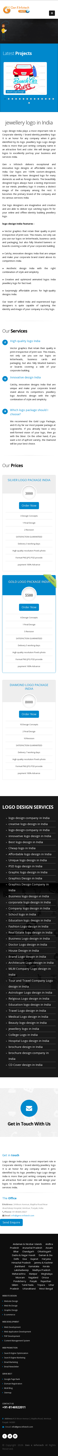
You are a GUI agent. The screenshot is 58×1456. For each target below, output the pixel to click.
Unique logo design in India (28, 860)
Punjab (33, 1281)
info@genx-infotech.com (22, 1215)
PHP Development (12, 1336)
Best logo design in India (26, 842)
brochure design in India (26, 1047)
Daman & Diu (45, 1255)
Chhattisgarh (44, 1251)
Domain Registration (13, 1383)
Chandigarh (28, 1251)
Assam (49, 1247)
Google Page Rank (12, 1379)
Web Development (12, 1327)
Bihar (16, 1251)
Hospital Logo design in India (29, 1041)
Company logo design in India (29, 908)
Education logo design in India (30, 920)
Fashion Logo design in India (28, 926)
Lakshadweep (21, 1270)
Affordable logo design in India (30, 854)
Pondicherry (19, 1281)
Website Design (11, 1301)
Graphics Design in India (25, 878)
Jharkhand (20, 1266)
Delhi (16, 1258)
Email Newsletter (11, 1366)
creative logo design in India (28, 824)
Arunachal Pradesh (32, 1247)
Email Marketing (11, 1362)
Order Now (29, 505)
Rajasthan (46, 1281)
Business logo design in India (29, 896)
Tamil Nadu (28, 1284)
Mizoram (20, 1277)
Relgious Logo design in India (29, 999)
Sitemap (7, 1392)
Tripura (41, 1284)
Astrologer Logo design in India (30, 992)
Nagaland (33, 1277)
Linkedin (15, 1436)
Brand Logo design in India (27, 957)
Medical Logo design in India (28, 1017)
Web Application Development (17, 1331)
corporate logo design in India (30, 902)
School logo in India (22, 914)
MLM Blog (8, 1388)
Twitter (10, 1436)
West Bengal (46, 1288)
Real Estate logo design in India (30, 932)
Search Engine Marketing (14, 1357)
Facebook (4, 1436)
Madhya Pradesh (41, 1270)
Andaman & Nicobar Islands (27, 1244)
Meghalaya (46, 1273)
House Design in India (24, 951)
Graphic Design (11, 1310)
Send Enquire (11, 1222)
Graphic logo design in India (28, 872)
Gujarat (34, 1258)
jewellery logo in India (24, 1029)
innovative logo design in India (30, 836)
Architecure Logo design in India (31, 963)
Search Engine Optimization (16, 1353)
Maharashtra (18, 1273)
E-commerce (9, 1314)
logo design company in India (29, 818)
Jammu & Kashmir (43, 1262)
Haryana (46, 1258)
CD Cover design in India (26, 1065)
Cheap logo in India (22, 848)
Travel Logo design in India (27, 1011)
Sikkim (15, 1284)
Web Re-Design (10, 1305)
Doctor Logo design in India (28, 944)
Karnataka (33, 1266)
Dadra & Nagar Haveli (23, 1255)
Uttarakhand (29, 1288)
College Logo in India (23, 1035)
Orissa (45, 1277)
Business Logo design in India (29, 938)
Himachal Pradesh (21, 1262)
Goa (24, 1258)
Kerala (46, 1266)
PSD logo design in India (25, 866)
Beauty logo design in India (28, 1023)
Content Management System (17, 1340)
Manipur (33, 1273)
